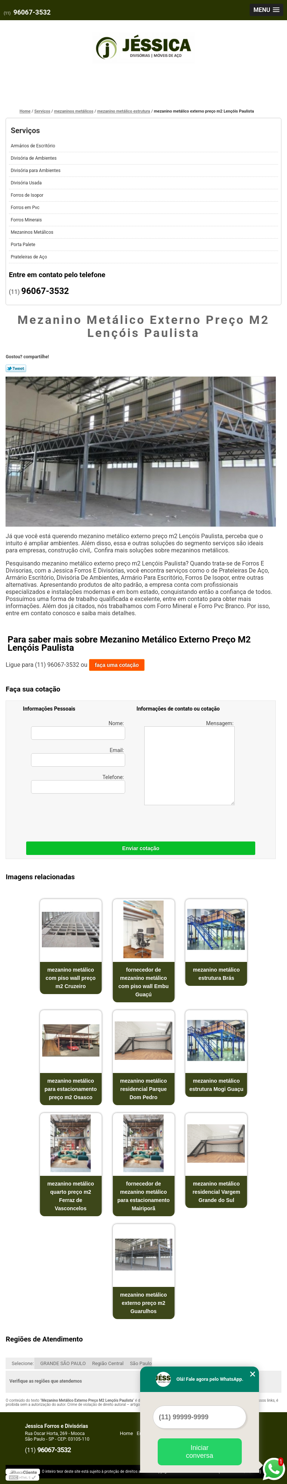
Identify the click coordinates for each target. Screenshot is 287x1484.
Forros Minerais (27, 220)
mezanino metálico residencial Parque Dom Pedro (143, 1089)
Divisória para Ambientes (36, 170)
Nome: (78, 730)
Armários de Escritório (33, 145)
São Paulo (141, 1363)
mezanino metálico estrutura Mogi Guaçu (216, 1085)
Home (126, 1433)
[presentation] (70, 815)
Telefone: (78, 784)
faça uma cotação (117, 665)
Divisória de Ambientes (34, 158)
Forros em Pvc (26, 207)
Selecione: (23, 1363)
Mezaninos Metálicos (33, 232)
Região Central (107, 1363)
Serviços (25, 130)
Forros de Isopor (27, 195)
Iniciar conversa (199, 1451)
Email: (78, 757)
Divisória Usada (27, 183)
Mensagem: (189, 762)
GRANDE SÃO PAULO (63, 1363)
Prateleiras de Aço (29, 257)
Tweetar (16, 368)
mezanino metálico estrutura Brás (216, 974)
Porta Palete (24, 244)
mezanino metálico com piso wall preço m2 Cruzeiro (71, 978)
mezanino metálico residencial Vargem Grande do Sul (216, 1192)
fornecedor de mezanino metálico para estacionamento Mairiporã (143, 1196)
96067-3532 (32, 12)
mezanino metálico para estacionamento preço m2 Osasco (70, 1089)
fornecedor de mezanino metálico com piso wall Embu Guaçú (143, 982)
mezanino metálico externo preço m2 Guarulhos (143, 1303)
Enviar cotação (141, 848)
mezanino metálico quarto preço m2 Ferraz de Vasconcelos (70, 1196)
